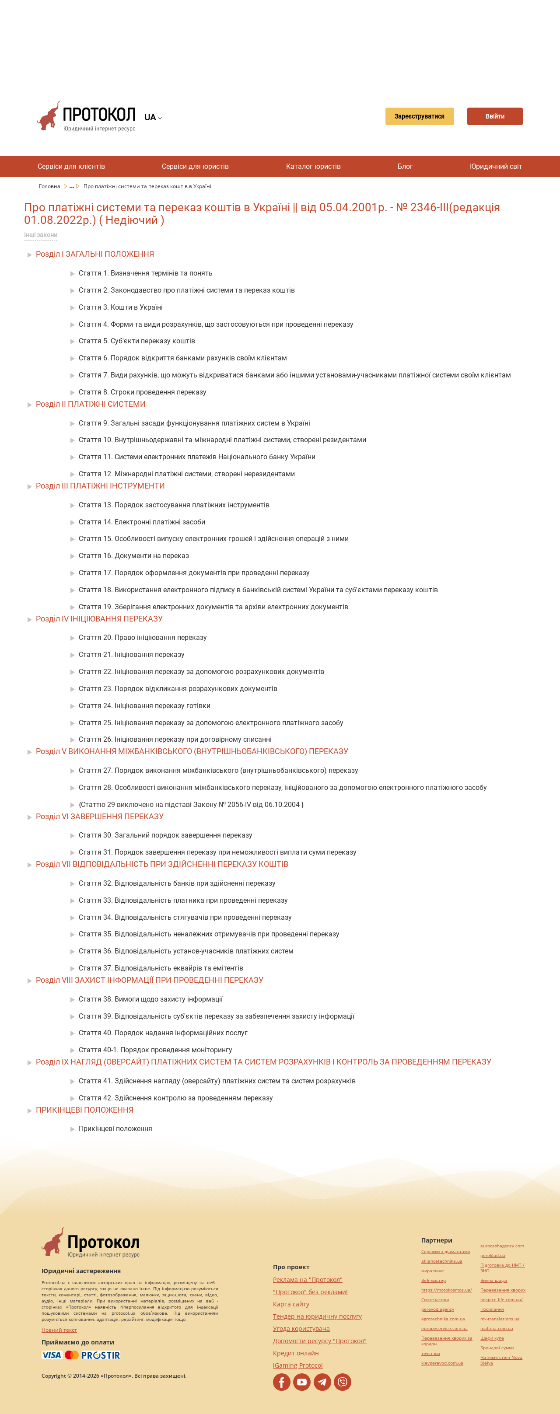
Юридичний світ (496, 166)
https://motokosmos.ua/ (446, 1290)
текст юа (430, 1353)
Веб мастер (433, 1280)
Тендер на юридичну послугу (317, 1316)
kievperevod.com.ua (442, 1363)
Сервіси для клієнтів (71, 166)
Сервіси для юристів (195, 166)
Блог (405, 166)
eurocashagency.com (502, 1246)
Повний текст (59, 1330)
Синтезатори (435, 1299)
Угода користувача (301, 1328)
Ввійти (492, 116)
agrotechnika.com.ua (443, 1319)
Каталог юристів (313, 166)
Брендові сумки (497, 1348)
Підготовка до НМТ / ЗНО (502, 1268)
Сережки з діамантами (445, 1251)
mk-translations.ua (500, 1319)
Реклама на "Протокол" (308, 1279)
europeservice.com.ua (444, 1328)
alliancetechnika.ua (441, 1261)
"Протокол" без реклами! (310, 1292)
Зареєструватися (410, 116)
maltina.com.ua (496, 1328)
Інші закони (40, 234)
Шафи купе (492, 1338)
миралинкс (432, 1271)
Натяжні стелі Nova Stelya (501, 1360)
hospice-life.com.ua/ (501, 1299)
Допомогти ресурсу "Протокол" (320, 1341)
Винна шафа (493, 1280)
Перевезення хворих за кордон (446, 1341)
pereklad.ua (492, 1255)
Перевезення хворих (502, 1290)
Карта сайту (291, 1304)
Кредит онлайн (296, 1353)
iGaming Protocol (298, 1365)
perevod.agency (437, 1309)
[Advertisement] (280, 43)
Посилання (492, 1309)
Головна (50, 186)
